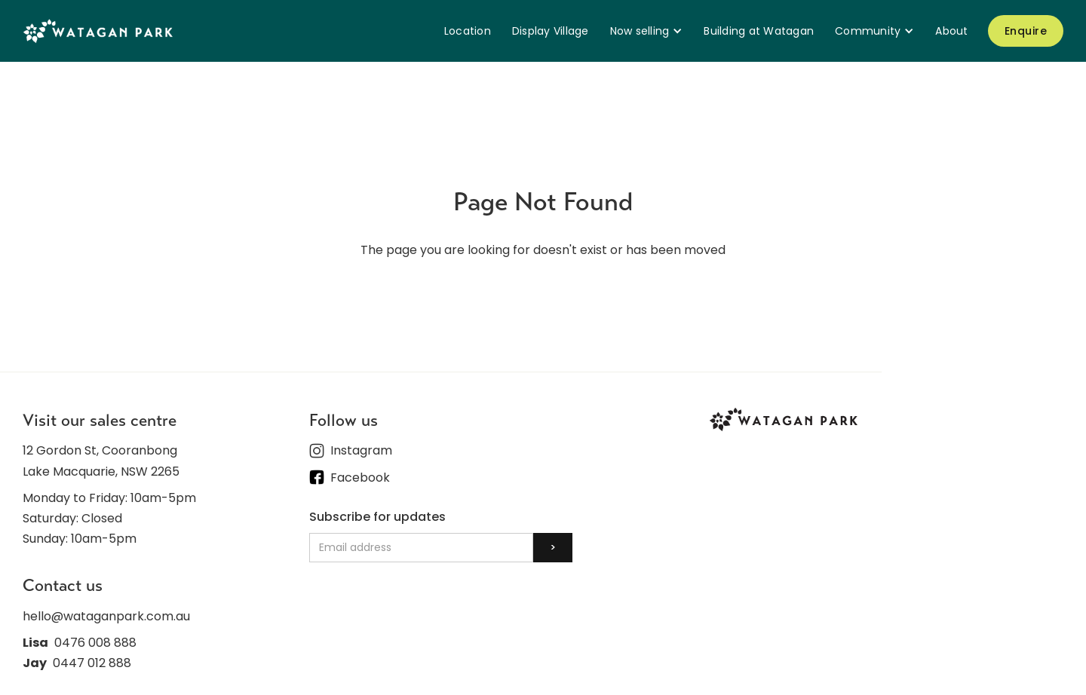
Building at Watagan (759, 30)
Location (467, 30)
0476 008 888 (95, 642)
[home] (98, 30)
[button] (647, 31)
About (951, 30)
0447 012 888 (92, 663)
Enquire (1026, 30)
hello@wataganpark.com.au (106, 616)
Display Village (550, 30)
